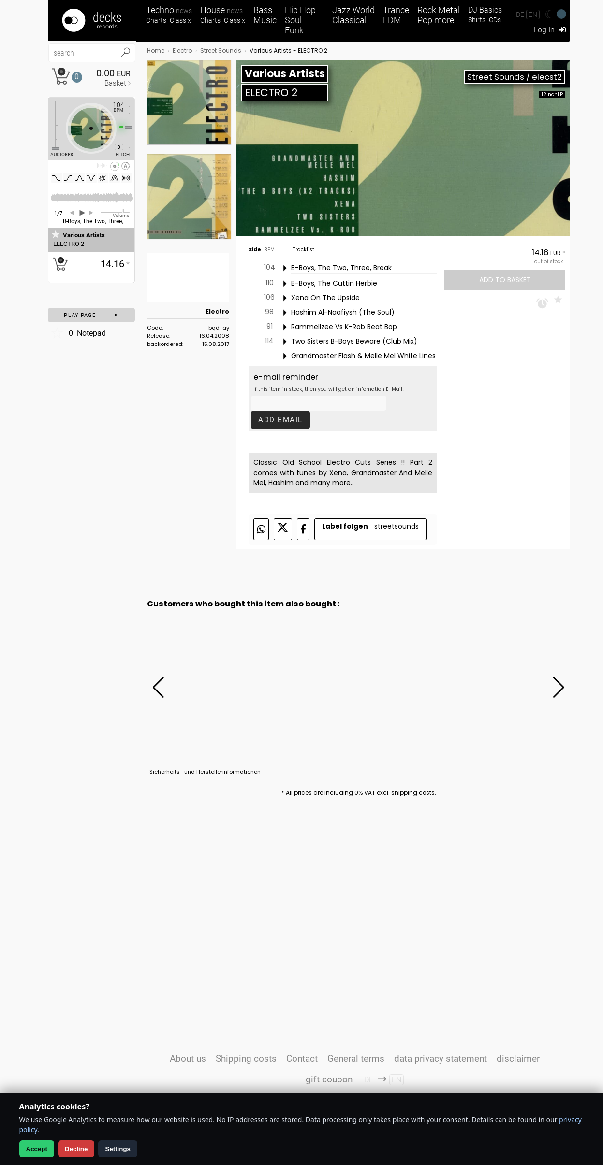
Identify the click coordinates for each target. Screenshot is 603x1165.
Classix (180, 20)
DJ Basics (485, 9)
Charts (156, 20)
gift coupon (329, 1079)
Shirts (476, 20)
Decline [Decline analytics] (76, 1148)
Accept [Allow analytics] (36, 1148)
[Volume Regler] (115, 212)
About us (188, 1058)
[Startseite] (92, 20)
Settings (118, 1148)
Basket (115, 83)
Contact (302, 1058)
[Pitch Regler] (132, 127)
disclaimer (518, 1058)
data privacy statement (440, 1058)
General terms (355, 1058)
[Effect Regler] (52, 125)
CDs (495, 20)
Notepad (78, 333)
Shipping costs (246, 1058)
